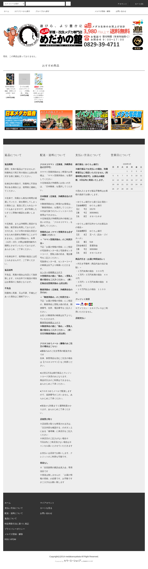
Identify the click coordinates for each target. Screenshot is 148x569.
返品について (11, 518)
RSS (7, 539)
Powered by (74, 561)
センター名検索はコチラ (51, 272)
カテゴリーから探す (20, 11)
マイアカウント (47, 503)
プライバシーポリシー (15, 529)
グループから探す (40, 11)
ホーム (6, 11)
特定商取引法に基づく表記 (17, 524)
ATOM (13, 539)
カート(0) (137, 4)
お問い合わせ (119, 11)
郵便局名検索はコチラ (50, 322)
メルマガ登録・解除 (100, 11)
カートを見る (46, 508)
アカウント (120, 4)
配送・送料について (14, 513)
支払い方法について (14, 508)
